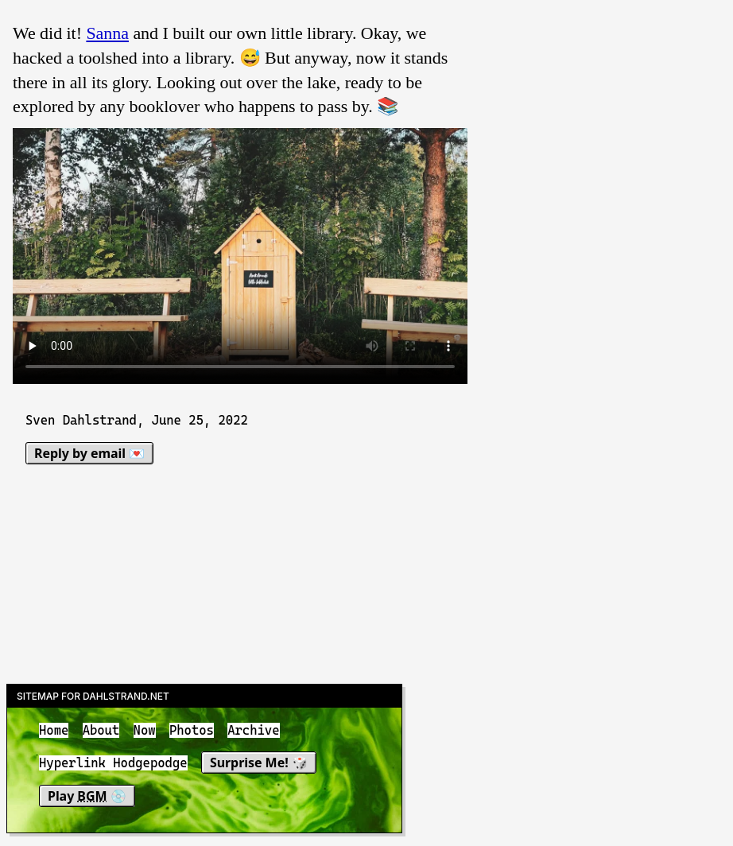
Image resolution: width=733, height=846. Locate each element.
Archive (253, 730)
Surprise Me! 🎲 (259, 763)
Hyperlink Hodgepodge (113, 763)
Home (53, 730)
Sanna (107, 33)
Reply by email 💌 (89, 453)
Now (145, 730)
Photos (191, 730)
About (101, 730)
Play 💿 (87, 796)
